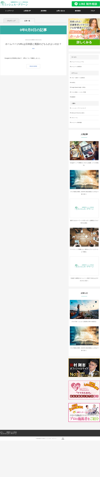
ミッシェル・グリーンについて (78, 108)
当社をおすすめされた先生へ (78, 113)
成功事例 (43, 11)
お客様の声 (27, 11)
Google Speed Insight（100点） (78, 87)
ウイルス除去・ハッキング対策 (78, 92)
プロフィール (74, 117)
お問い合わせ (60, 11)
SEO (33, 48)
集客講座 (78, 11)
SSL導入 (73, 82)
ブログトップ (11, 21)
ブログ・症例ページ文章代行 (78, 77)
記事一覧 (27, 21)
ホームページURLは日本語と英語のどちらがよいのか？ (33, 44)
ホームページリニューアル (77, 61)
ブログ (93, 11)
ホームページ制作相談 (76, 122)
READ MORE (33, 66)
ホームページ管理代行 (76, 66)
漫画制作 (73, 97)
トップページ (9, 11)
